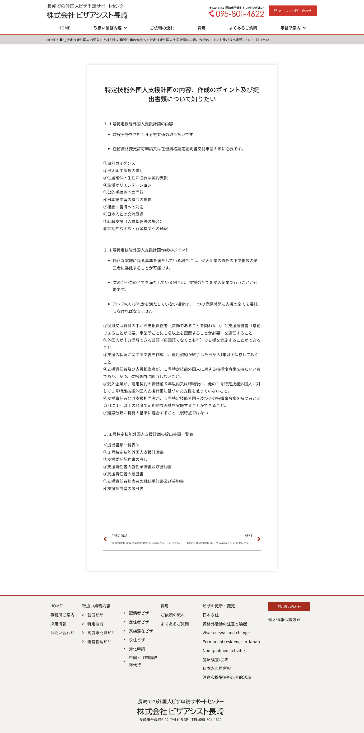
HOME (64, 28)
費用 (202, 28)
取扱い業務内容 (110, 28)
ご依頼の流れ (162, 28)
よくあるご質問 (243, 28)
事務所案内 (293, 28)
